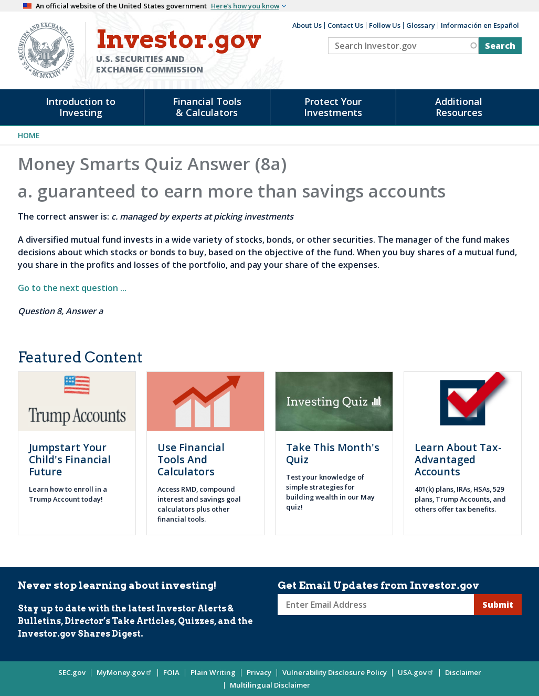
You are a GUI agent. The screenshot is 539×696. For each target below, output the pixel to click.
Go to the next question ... (72, 288)
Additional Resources (458, 107)
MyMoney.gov (124, 672)
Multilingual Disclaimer (270, 685)
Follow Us (384, 25)
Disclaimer (463, 672)
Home (29, 135)
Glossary (420, 25)
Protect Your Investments (333, 107)
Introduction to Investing (80, 107)
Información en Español (480, 25)
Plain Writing (213, 672)
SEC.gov (72, 672)
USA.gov (416, 672)
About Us (307, 25)
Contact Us (345, 25)
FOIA (171, 672)
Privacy (259, 672)
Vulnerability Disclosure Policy (334, 672)
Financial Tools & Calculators (207, 107)
